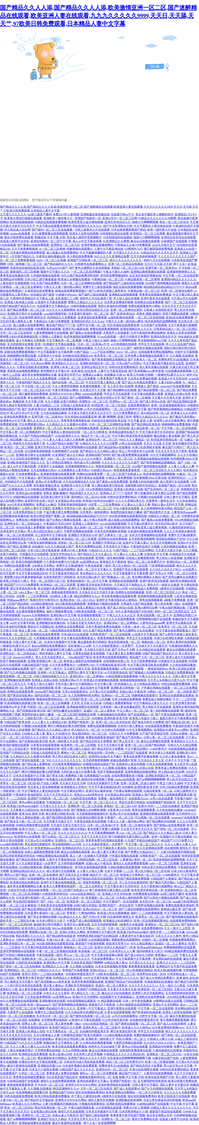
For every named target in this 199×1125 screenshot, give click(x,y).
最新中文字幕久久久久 (55, 271)
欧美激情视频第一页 (93, 386)
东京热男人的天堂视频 (87, 1054)
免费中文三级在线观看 (97, 286)
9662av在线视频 (62, 928)
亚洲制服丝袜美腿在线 (95, 214)
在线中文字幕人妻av (136, 542)
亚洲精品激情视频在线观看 (147, 271)
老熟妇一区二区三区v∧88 (127, 267)
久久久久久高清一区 (71, 897)
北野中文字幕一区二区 (91, 325)
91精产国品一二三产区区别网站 (94, 351)
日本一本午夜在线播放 (137, 1000)
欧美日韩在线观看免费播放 (69, 1046)
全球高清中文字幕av (13, 531)
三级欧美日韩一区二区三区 (42, 718)
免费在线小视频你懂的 (30, 519)
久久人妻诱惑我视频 (65, 386)
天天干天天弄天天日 (94, 836)
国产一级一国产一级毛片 (46, 668)
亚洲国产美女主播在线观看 (130, 569)
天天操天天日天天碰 (72, 783)
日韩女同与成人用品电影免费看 (28, 890)
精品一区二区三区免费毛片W (146, 561)
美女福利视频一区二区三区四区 (48, 397)
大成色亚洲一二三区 (71, 489)
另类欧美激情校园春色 (72, 504)
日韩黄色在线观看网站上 (91, 264)
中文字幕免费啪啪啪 (101, 832)
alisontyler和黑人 (23, 657)
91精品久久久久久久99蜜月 (84, 458)
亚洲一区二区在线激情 (43, 874)
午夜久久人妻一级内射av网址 (62, 286)
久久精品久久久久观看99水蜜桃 (67, 424)
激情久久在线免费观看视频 (130, 863)
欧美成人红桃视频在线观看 (81, 428)
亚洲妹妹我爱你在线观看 (83, 706)
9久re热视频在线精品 (99, 489)
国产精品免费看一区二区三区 (26, 309)
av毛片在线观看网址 (97, 409)
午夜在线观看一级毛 (98, 565)
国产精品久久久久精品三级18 (99, 451)
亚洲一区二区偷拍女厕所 (177, 290)
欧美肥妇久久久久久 (65, 363)
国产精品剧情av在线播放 (114, 447)
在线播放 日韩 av (115, 374)
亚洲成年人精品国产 (27, 649)
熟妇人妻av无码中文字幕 (168, 504)
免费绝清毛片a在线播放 (173, 359)
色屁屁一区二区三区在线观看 (46, 706)
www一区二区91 (126, 351)
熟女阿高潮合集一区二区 (124, 641)
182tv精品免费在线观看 (181, 996)
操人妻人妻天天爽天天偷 (107, 851)
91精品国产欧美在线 (17, 722)
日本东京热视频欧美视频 (110, 531)
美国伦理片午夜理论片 (44, 599)
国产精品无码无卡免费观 (148, 722)
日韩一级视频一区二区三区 (25, 264)
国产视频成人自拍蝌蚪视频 (146, 672)
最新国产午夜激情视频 (90, 943)
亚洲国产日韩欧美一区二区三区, (48, 798)
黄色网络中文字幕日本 (55, 370)
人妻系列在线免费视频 (158, 1073)
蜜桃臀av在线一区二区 (43, 932)
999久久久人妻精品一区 (134, 439)
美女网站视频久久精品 (146, 577)
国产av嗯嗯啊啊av (81, 397)
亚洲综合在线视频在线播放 (176, 695)
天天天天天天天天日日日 (16, 1035)
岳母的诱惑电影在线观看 (114, 1084)
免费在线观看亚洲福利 (100, 737)
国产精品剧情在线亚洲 (60, 935)
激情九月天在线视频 (71, 1111)
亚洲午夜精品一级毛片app (51, 619)
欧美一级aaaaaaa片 (67, 687)
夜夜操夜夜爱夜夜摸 (127, 470)
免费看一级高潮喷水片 (112, 798)
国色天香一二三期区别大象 (17, 920)
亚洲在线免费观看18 (17, 416)
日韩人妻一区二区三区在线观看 (163, 737)
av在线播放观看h (99, 939)
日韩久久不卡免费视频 (123, 733)
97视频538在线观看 (150, 496)
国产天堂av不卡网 (161, 573)
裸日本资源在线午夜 (23, 588)
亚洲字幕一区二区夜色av (161, 267)
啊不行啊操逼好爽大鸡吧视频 (67, 725)
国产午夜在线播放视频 (169, 714)
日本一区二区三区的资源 (124, 928)
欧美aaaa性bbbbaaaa (149, 947)
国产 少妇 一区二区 (52, 458)
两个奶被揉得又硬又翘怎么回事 (154, 493)
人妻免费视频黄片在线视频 (50, 332)
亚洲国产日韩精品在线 (14, 752)
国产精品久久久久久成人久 (95, 554)
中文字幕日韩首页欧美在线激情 (132, 435)
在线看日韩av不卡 (122, 214)
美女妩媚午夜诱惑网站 (52, 588)
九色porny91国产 (57, 267)
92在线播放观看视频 (178, 370)
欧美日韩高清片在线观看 (174, 1096)
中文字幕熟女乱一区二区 (62, 1031)
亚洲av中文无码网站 (85, 996)
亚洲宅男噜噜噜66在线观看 (79, 447)
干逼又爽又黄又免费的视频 (60, 512)
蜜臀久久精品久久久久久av (85, 302)
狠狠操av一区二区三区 (78, 947)
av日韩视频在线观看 (124, 344)
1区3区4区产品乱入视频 (43, 783)
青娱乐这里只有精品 (132, 802)
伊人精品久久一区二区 (85, 729)
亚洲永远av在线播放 (29, 493)
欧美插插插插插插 (21, 222)
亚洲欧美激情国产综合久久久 (26, 462)
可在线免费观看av (27, 474)
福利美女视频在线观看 (148, 348)
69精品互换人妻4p (116, 962)
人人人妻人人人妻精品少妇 (49, 722)
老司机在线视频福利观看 (91, 867)
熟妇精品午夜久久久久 (60, 1008)
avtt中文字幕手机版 (22, 622)
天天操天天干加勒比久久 (130, 584)
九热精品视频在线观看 (14, 668)
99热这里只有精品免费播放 (158, 867)
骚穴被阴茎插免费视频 (158, 248)
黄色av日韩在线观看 (81, 558)
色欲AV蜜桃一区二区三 (131, 1038)
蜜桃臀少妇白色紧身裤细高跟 (19, 336)
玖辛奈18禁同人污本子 (50, 920)
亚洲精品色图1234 (185, 615)
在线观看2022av (138, 798)
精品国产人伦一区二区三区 (147, 657)
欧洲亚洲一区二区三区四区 (108, 405)
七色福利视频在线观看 (45, 275)
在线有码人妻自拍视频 (18, 328)
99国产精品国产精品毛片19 (18, 306)
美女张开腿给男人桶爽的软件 (154, 214)
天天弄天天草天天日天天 (137, 829)
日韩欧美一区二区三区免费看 (77, 378)
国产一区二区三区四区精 (181, 302)
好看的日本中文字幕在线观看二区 (41, 1061)
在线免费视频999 (139, 405)
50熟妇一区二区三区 (160, 691)
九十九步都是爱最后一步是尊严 (113, 645)
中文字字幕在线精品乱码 (32, 573)
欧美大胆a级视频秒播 (168, 970)
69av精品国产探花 (80, 657)
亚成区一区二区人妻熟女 (99, 710)
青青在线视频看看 (151, 599)
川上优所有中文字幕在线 (51, 535)
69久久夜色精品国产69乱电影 (134, 611)
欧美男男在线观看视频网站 (110, 657)
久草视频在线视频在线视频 (151, 458)
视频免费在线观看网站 (126, 939)
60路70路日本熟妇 (74, 829)
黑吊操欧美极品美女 (46, 485)
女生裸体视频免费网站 (30, 611)
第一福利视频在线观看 (164, 710)
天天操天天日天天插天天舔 (96, 592)
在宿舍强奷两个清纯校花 (59, 577)
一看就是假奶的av (156, 668)
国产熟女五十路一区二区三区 (23, 821)
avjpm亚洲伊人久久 (67, 435)
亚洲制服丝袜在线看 (52, 1000)
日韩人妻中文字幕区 (177, 496)
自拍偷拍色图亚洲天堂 (80, 974)
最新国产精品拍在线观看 (165, 1111)
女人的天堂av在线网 (120, 386)
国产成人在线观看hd (127, 1088)
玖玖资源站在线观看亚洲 (123, 325)
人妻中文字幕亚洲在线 (108, 248)
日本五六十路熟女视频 (43, 1069)
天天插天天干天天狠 (93, 390)
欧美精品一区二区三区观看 (147, 233)
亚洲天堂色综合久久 (117, 222)
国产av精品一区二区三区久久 (61, 836)
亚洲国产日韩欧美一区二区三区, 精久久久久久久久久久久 (104, 260)
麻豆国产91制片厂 (174, 447)
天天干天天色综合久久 (58, 794)
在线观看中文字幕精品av (53, 306)
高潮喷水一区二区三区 (93, 401)
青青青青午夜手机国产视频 (34, 977)
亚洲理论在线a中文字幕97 (105, 756)
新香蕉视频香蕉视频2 (111, 638)
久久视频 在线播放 (182, 355)
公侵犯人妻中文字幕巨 (36, 508)
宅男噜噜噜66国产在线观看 (153, 619)
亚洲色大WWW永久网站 (65, 393)
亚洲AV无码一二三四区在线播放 (159, 806)
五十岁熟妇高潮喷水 (59, 462)
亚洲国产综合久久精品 (52, 1119)
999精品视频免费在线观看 (32, 825)
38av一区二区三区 (24, 1058)
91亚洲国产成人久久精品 (68, 454)
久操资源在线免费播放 (39, 290)
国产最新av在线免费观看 (33, 244)
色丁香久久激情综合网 (85, 1096)
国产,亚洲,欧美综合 (122, 313)
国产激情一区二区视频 (136, 397)
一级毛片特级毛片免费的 (133, 336)
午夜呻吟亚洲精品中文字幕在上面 (32, 298)
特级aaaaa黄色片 (17, 599)
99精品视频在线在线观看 (52, 855)
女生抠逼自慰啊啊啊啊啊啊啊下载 (129, 1058)
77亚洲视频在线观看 (162, 565)
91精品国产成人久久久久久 (76, 1069)
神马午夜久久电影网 (162, 752)
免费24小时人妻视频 (66, 214)
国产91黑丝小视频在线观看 (64, 519)
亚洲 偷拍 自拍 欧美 (84, 370)
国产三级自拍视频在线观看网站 (139, 909)
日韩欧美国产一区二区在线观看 (110, 634)
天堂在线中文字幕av (116, 546)
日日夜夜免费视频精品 (66, 764)
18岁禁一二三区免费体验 (104, 504)
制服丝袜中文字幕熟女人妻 (60, 1042)
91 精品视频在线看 (109, 1000)
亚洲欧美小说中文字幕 (75, 485)
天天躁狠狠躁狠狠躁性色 (92, 813)
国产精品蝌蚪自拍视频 (121, 390)
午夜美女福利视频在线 (50, 256)
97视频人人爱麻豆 (51, 336)
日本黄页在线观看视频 (45, 745)
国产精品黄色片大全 (157, 512)
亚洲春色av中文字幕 (13, 420)
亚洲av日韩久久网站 (72, 932)
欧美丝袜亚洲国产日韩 (159, 1077)
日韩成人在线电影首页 (158, 309)
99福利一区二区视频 (155, 939)
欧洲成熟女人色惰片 (74, 787)
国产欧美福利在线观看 (146, 1012)
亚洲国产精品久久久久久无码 (87, 1058)
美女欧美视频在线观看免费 (118, 596)
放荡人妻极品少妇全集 (91, 607)
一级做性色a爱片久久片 (170, 374)
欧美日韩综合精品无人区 (93, 309)
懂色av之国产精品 (15, 874)
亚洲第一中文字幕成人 (21, 477)
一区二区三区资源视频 (149, 317)
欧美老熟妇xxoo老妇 (48, 848)
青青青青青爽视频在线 (75, 420)
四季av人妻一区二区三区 (38, 1023)
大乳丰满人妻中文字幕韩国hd (74, 683)
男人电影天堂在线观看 (156, 706)
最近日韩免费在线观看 (18, 237)
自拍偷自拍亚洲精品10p (77, 355)
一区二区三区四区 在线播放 (22, 1019)
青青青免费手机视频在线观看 (104, 840)
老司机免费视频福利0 (114, 275)
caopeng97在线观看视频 (175, 386)
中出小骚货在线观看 (126, 508)
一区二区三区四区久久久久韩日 (161, 470)
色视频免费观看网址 (182, 939)
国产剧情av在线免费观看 (170, 825)
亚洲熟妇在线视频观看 (123, 294)
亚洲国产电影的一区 (88, 218)
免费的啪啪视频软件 (147, 1035)
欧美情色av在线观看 (27, 836)
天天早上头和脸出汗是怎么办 (166, 680)
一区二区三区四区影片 (14, 748)
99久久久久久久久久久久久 (63, 760)
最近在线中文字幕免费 (94, 687)
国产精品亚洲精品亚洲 (181, 401)
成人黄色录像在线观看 (153, 367)
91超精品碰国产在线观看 (23, 1080)
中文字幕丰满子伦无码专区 (156, 432)
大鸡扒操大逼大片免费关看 (78, 771)
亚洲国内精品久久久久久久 (178, 279)
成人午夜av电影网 (95, 519)
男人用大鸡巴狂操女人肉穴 (44, 531)
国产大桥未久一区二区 (142, 359)
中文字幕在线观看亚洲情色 (53, 225)
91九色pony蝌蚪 (40, 363)
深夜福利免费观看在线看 (135, 1050)
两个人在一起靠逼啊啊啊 (99, 1122)
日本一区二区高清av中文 (94, 344)
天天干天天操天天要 (110, 745)
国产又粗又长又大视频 (73, 874)
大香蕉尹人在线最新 (116, 332)
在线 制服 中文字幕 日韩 (128, 1077)
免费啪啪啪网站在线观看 (179, 947)
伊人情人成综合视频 (126, 298)
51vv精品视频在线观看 (117, 1035)
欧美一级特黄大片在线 (161, 229)
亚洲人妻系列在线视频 (181, 641)
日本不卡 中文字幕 (177, 760)
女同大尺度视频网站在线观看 (148, 535)
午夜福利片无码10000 (57, 523)
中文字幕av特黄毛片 (141, 523)
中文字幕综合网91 (136, 748)
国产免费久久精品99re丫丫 (142, 851)
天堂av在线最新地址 (75, 691)
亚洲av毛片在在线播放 (124, 813)
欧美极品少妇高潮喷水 (60, 779)
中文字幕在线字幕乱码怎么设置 (163, 363)
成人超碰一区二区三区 (97, 508)
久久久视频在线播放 (80, 348)
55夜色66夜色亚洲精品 (30, 939)
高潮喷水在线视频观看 (129, 592)
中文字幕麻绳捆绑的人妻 (96, 252)
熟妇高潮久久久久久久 (87, 225)
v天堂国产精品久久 (22, 256)
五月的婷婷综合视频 (20, 344)
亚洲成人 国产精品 (147, 386)
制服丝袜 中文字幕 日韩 (50, 237)
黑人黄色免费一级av (168, 603)
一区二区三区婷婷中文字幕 (129, 409)
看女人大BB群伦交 (58, 733)
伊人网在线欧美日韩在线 (107, 485)
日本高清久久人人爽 (122, 951)
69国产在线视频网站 (32, 878)
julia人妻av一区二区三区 (34, 592)
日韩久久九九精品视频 (182, 745)
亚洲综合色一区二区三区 (102, 439)
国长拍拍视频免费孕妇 (90, 1092)
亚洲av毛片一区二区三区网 (119, 218)
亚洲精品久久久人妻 (55, 966)
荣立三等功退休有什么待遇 (136, 451)
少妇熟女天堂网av (43, 565)
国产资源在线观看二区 (30, 760)
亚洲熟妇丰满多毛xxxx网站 (171, 729)
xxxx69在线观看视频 (113, 523)
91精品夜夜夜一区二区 (158, 790)
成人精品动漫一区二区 (155, 412)
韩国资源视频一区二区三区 (112, 466)
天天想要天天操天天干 (58, 821)
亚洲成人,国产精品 (144, 794)
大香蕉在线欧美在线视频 (33, 367)
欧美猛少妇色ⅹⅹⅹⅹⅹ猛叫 (98, 500)
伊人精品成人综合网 (17, 229)
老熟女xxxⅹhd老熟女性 (88, 794)
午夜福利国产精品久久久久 (33, 382)
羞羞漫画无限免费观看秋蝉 (65, 409)
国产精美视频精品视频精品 (108, 359)
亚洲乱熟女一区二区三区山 (77, 599)
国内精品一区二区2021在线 (88, 496)
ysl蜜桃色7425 (133, 248)
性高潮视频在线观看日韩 (20, 703)
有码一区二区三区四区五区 (172, 611)
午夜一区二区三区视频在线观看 (56, 951)
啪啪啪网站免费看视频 (176, 424)
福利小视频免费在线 (59, 527)
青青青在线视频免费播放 (155, 294)
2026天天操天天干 (163, 244)
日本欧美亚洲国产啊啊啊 (87, 962)
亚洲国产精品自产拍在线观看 (124, 981)
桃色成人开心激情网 (87, 462)
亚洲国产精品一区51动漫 (174, 485)
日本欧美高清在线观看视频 (55, 905)
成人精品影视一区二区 (145, 428)
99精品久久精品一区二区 (164, 516)
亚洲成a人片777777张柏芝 (116, 493)
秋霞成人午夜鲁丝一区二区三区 (140, 874)
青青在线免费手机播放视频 (140, 756)
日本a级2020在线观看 (74, 634)
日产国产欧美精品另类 (154, 733)
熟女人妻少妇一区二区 (33, 630)
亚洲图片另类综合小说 (66, 508)
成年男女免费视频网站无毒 (39, 374)
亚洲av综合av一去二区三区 (100, 909)
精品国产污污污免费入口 (177, 840)
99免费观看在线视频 (48, 328)
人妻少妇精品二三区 (46, 405)
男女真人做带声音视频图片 (84, 237)
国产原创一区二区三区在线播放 (20, 966)
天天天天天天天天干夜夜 (171, 451)
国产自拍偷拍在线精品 (60, 607)
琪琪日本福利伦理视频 (112, 306)
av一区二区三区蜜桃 (52, 248)
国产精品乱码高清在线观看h (56, 477)
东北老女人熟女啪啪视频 (44, 787)
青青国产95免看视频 (75, 970)
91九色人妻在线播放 (172, 756)
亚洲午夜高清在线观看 (155, 298)
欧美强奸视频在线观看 (14, 745)
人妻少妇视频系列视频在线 (177, 851)
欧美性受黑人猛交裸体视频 (85, 222)
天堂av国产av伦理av (129, 363)
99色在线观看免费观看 (175, 683)
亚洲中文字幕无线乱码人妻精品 (117, 599)
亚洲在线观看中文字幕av (93, 1080)
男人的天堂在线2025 (180, 779)
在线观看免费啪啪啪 (183, 920)
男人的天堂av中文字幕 (24, 412)
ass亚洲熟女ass (89, 561)
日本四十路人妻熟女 (131, 725)
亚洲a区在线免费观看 (179, 317)
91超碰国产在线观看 (174, 241)
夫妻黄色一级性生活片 (160, 500)
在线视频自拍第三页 (116, 661)
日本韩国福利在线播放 (117, 237)
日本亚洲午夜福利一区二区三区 (88, 313)
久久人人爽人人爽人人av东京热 (30, 1046)
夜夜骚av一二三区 (166, 954)
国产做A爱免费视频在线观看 (130, 454)
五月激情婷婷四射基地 (179, 993)
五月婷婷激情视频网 (141, 538)
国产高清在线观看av (41, 1038)
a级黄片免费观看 (175, 599)
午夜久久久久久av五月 (121, 615)
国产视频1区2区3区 (177, 722)
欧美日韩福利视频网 (29, 561)
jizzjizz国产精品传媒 (48, 691)
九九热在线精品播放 (53, 412)
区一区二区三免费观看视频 (17, 260)
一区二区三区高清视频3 (86, 271)
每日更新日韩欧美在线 (60, 813)
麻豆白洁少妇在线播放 (116, 993)
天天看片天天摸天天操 (166, 397)
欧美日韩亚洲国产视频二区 (47, 516)
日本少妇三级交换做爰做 (41, 279)
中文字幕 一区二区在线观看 (180, 275)
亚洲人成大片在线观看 (180, 657)
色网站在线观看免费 (90, 474)
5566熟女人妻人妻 (61, 596)
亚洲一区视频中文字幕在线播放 (55, 344)
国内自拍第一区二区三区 (68, 382)
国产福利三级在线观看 (93, 294)
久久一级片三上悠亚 (177, 928)
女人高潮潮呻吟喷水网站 (157, 508)
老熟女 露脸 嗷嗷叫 (148, 313)
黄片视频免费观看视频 (174, 1019)
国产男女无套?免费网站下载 (64, 775)
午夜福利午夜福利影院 (27, 794)
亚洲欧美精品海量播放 (120, 1103)
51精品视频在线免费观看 (65, 630)
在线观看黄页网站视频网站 (155, 351)
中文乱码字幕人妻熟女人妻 (103, 382)
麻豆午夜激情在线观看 (21, 1065)
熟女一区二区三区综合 (174, 222)
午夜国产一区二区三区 (119, 817)
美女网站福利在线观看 (167, 958)
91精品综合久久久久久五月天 (159, 252)
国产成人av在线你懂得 (171, 1023)
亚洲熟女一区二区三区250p (162, 924)
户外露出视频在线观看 (155, 687)
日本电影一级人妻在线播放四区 (120, 706)
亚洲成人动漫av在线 (178, 393)
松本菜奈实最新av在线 (54, 809)
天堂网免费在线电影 (54, 1019)
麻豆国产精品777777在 (60, 325)
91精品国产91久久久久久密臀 (23, 1042)
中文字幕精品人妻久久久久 (150, 703)
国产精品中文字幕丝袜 (39, 1100)
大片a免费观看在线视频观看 (50, 233)
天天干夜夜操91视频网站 (157, 886)
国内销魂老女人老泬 (149, 951)
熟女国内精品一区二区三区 (90, 733)
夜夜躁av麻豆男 (171, 909)
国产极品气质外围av (182, 416)
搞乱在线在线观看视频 (127, 286)
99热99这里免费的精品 (123, 367)
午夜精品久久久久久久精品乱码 (124, 1054)
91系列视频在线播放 (174, 546)
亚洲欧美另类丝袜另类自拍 (95, 584)
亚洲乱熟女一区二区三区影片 (102, 1027)
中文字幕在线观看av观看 (147, 393)
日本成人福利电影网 (129, 897)
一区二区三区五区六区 (36, 390)
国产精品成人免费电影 (36, 764)
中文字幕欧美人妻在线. (112, 848)
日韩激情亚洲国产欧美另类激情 (81, 1035)
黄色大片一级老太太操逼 (163, 584)
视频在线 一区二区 (153, 641)
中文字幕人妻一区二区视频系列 (20, 432)
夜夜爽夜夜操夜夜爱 (141, 966)
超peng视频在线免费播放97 (49, 645)
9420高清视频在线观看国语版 (128, 516)
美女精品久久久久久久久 (96, 573)
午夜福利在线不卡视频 (144, 546)
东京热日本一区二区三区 (155, 901)
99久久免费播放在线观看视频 (19, 1000)
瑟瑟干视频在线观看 (175, 313)
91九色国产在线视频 (154, 325)
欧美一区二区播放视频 (159, 1061)
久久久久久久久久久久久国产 (177, 256)
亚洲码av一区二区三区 (123, 401)
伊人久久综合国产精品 (180, 344)
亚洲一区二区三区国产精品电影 (145, 745)
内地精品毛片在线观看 (19, 481)
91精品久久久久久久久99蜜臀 (157, 218)
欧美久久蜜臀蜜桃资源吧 (59, 886)
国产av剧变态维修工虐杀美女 (107, 290)
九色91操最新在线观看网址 (72, 359)
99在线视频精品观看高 (182, 748)
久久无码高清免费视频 (24, 458)
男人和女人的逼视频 (169, 558)
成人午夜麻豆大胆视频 (30, 340)
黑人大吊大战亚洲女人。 (51, 657)
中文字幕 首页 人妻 (140, 420)
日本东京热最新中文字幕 (60, 641)
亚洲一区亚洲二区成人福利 (137, 783)
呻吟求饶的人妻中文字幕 (55, 653)
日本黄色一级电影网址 (94, 512)
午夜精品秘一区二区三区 (107, 279)
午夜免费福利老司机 (117, 527)
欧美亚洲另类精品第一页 (167, 439)
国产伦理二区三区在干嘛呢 (27, 1008)
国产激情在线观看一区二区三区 (90, 1016)
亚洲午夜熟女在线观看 (90, 477)
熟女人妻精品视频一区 (30, 817)
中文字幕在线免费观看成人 (173, 630)
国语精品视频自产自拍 (170, 538)
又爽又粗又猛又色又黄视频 (66, 737)
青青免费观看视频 (11, 348)
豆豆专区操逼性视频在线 (145, 275)
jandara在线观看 (20, 233)
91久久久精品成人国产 (59, 546)
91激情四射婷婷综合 (182, 527)
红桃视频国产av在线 (65, 451)
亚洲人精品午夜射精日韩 (16, 405)
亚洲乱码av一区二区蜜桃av (121, 622)
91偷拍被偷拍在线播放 (111, 714)
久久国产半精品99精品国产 (36, 435)
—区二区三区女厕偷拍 (27, 286)
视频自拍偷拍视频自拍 (58, 867)
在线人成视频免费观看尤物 (174, 794)
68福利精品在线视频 (26, 496)
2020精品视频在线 (42, 603)
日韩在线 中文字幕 (156, 554)
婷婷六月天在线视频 (157, 260)
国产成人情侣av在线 (153, 401)
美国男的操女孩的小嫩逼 (126, 512)
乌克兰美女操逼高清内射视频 (162, 1100)
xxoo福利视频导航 (55, 313)
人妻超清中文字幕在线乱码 (136, 935)
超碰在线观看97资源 (123, 760)
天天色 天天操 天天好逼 (86, 703)
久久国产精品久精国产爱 (62, 443)
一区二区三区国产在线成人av (123, 474)
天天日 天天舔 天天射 (158, 264)
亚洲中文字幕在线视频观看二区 (60, 882)
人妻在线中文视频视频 (14, 283)
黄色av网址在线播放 (32, 802)
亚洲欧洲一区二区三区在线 (85, 806)
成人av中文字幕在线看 (87, 241)
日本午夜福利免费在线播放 (147, 332)
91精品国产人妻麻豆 (164, 878)
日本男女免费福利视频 (118, 302)
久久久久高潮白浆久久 (130, 500)
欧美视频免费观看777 (91, 615)
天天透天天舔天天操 (168, 550)
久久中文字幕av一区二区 (90, 928)
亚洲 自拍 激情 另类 (31, 813)
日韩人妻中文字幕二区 (28, 641)
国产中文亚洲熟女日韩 (117, 225)
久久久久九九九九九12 (84, 619)
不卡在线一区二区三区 (36, 386)
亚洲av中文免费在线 (48, 481)
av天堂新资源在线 (116, 672)
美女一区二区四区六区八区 (47, 580)
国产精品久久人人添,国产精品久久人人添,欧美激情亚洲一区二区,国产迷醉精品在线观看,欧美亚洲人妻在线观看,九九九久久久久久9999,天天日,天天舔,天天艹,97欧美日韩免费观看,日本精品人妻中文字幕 (98, 15)
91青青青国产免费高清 (111, 378)
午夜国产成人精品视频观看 (84, 920)
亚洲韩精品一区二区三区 (20, 970)
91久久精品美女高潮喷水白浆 (84, 1012)
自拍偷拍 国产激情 (42, 294)
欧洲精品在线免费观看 (45, 634)
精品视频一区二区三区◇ (26, 439)
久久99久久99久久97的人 (165, 569)
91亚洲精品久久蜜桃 (116, 241)
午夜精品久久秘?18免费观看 (132, 244)
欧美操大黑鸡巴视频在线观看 (23, 218)
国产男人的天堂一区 (126, 741)
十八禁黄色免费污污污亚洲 (60, 561)
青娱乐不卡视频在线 (41, 626)
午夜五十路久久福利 (116, 271)
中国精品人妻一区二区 (39, 359)
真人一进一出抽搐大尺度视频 (89, 855)
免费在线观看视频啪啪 (104, 328)
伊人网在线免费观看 (80, 256)
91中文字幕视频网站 (163, 454)
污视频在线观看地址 (92, 1103)
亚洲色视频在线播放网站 (97, 244)
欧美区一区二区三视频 (18, 447)
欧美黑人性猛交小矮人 (14, 580)
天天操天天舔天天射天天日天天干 (90, 412)
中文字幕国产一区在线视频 (120, 901)
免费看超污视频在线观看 (103, 603)
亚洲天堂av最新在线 (75, 328)
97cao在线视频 (106, 336)
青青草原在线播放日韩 (14, 275)
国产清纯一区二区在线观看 (172, 829)
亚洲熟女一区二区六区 (65, 244)
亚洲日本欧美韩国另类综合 (17, 855)
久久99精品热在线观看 (150, 649)
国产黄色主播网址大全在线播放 (89, 267)
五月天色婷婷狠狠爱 (143, 256)
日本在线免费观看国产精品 (128, 229)
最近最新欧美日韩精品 (92, 641)
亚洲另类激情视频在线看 (87, 981)
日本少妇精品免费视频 (126, 699)
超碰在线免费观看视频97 (71, 290)
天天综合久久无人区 (151, 760)
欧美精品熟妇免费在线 (24, 882)
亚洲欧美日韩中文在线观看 (24, 313)
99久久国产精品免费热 (45, 283)
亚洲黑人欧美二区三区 (65, 367)
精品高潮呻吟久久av (87, 596)
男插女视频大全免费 (32, 607)
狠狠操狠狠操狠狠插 (133, 680)
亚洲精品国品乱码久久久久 (27, 871)
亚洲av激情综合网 (146, 607)
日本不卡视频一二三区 (119, 871)
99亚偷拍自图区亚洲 (90, 817)
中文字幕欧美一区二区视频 (63, 340)
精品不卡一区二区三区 (95, 435)
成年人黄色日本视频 (101, 1100)
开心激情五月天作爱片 (18, 981)
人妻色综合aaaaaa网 (183, 512)
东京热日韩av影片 (166, 523)
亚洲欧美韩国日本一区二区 (97, 363)
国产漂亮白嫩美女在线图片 (179, 577)
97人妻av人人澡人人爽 (135, 504)
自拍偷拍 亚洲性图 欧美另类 (109, 718)
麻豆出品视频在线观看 (145, 241)
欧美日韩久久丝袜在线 (36, 928)
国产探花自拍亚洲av (20, 695)
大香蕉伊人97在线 (49, 355)
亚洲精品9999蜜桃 (11, 279)
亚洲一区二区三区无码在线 (113, 722)
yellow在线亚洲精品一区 (85, 893)
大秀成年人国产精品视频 (136, 603)
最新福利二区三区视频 (24, 271)
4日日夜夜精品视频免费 (70, 603)
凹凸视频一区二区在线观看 (152, 817)
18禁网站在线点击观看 (167, 1000)
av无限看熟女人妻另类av (74, 470)
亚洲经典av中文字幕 (63, 615)
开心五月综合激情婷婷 (133, 882)
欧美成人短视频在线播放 (74, 279)
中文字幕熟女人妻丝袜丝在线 (152, 225)
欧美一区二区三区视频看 (54, 703)
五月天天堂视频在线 (163, 542)
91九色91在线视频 (113, 729)
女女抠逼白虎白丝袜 (68, 500)
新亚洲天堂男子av (69, 374)
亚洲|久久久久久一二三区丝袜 (176, 962)
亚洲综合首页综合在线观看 (178, 237)
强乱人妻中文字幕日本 (174, 1084)
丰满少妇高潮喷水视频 (146, 447)
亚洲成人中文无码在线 (172, 378)
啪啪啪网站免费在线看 (21, 355)
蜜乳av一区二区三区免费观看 (99, 1073)
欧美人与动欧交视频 (140, 374)
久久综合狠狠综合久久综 (79, 481)
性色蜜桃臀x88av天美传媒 (150, 477)
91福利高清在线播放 (83, 798)
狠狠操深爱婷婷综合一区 (52, 699)
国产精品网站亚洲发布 (145, 424)
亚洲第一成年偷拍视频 (109, 558)
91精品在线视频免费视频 (51, 222)
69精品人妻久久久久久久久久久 (171, 1107)
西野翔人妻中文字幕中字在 (85, 672)
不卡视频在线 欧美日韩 (111, 664)
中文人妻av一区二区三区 (133, 710)
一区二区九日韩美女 (94, 432)
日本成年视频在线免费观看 (27, 252)
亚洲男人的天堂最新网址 (170, 420)
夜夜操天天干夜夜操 (113, 561)
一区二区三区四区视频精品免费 (75, 714)
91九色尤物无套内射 (183, 703)
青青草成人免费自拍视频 (171, 767)
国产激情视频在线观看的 (182, 916)
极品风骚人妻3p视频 (167, 435)
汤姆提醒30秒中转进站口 (141, 485)
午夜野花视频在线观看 (78, 531)
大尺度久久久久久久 (13, 214)
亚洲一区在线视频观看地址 (168, 405)
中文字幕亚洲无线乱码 (63, 573)
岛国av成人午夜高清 (133, 691)
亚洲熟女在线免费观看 (149, 302)
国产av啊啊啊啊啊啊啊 (150, 779)
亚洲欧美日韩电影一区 (125, 687)
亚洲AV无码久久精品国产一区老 (115, 947)
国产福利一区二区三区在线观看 (52, 229)
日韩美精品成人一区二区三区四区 (175, 328)
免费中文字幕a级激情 (182, 535)
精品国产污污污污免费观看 (21, 584)
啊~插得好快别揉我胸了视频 (95, 779)
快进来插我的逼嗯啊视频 (161, 321)
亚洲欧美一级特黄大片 (58, 218)
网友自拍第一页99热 (101, 752)
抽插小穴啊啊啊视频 (145, 222)
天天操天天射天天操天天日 (84, 622)
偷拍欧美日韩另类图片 (48, 924)
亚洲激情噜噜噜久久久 (181, 271)
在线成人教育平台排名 (14, 241)
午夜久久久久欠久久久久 (155, 676)
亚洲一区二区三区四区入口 (163, 592)
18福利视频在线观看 (83, 306)
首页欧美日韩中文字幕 (55, 496)
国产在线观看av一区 (141, 714)
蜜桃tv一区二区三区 (73, 752)
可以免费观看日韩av (32, 424)
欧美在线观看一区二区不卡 (154, 615)
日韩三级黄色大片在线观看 (92, 229)
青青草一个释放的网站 (81, 913)
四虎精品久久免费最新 (61, 317)
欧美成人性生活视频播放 (113, 913)
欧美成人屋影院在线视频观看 (83, 661)
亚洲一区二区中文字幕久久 (94, 569)
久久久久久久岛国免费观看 (39, 378)
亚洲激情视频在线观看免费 (57, 474)
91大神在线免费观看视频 (96, 1042)
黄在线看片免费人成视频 (103, 829)
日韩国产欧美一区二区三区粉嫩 (90, 699)
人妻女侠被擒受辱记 (20, 1050)
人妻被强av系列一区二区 (136, 859)
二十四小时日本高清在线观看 (23, 985)
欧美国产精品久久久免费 (65, 1027)
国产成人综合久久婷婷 (139, 954)
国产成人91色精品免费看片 (139, 382)
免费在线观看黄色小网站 (144, 306)
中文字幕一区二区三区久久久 (99, 802)
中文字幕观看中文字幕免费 (55, 351)
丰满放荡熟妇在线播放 (158, 981)
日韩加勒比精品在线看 (114, 233)
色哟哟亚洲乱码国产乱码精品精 (97, 935)
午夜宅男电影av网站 (65, 390)
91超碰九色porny (66, 294)
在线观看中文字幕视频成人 (117, 996)
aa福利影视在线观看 (121, 317)
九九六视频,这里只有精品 (61, 401)
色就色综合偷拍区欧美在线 (27, 267)
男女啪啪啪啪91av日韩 (152, 340)
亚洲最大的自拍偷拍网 (144, 481)
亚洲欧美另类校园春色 (79, 985)
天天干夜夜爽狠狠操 (24, 248)
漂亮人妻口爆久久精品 (75, 748)
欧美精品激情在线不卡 (123, 432)
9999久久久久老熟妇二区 (16, 638)
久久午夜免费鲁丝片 (126, 412)
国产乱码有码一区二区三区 (161, 489)
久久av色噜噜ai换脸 (75, 1050)
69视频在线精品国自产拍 (99, 764)
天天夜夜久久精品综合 (24, 809)
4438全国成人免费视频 (30, 527)
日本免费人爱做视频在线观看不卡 (146, 355)
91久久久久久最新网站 (60, 309)
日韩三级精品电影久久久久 (50, 676)
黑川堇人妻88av (53, 985)
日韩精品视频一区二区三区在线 (97, 859)
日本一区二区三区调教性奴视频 (81, 283)
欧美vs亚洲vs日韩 (60, 1054)
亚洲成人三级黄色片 (86, 523)
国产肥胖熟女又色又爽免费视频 (25, 767)
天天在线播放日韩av (43, 470)
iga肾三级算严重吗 (40, 214)
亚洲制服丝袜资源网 (17, 680)
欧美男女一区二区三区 (108, 355)
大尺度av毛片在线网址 (103, 691)
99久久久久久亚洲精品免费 (111, 256)
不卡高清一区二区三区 (49, 1084)
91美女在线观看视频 (160, 764)
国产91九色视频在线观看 (20, 672)
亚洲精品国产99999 (97, 454)
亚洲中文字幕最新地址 (82, 588)
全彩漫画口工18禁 (66, 298)
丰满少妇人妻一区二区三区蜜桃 (66, 939)
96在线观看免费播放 (158, 725)
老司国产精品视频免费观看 (131, 878)
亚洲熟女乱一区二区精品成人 (23, 523)
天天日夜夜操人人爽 (46, 1035)
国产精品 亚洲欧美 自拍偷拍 (25, 546)
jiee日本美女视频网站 (21, 504)
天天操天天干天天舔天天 (151, 645)
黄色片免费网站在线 (88, 546)
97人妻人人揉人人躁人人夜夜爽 (63, 439)
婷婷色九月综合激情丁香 (96, 298)
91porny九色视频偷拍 (35, 615)
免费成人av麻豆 (93, 374)
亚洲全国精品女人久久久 (136, 328)
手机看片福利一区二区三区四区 (45, 348)
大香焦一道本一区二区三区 (139, 626)
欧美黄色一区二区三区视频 (78, 745)
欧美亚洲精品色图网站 (60, 569)
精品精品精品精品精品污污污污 (163, 286)
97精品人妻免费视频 (119, 477)
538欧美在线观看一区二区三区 (94, 611)
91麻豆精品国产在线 (35, 664)
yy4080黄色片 (158, 748)
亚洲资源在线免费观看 (92, 317)
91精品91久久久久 (100, 550)
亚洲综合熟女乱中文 (164, 336)
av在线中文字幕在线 (145, 634)
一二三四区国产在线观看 (131, 752)
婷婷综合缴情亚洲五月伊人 (17, 538)
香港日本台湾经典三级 (69, 1038)
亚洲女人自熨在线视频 (83, 233)
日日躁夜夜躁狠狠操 (38, 451)
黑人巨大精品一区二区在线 (129, 565)
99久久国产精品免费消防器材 (80, 275)
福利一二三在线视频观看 (147, 913)
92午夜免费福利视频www (168, 1027)
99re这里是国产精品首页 (62, 1077)
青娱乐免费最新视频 (13, 1038)
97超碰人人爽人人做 (160, 1038)
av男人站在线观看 (130, 443)
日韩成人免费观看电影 (140, 558)
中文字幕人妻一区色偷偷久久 (113, 683)
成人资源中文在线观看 (174, 481)
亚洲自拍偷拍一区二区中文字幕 (50, 241)
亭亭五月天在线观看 (151, 344)
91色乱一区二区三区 (32, 1073)
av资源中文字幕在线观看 (51, 302)
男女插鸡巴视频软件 (38, 844)
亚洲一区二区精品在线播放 (125, 264)
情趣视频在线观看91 (80, 248)
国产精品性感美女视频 (30, 859)
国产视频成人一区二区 (115, 577)
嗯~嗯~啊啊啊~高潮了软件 (115, 416)
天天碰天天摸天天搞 (97, 649)
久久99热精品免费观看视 (41, 489)
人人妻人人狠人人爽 (181, 466)
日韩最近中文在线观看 (34, 554)
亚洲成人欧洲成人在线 (18, 302)
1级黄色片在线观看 (171, 588)
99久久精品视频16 (142, 943)
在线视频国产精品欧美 (160, 802)
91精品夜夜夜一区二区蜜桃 (142, 279)
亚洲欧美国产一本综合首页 (116, 905)
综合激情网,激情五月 (32, 317)
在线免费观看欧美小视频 (127, 775)
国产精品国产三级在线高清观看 (123, 283)
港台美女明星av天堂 (107, 397)
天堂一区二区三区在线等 (16, 332)
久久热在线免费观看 (38, 996)
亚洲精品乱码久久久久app (87, 321)
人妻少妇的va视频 (169, 382)
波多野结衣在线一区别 (39, 500)
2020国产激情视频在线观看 (162, 283)
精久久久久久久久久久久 (43, 420)
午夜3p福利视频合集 (172, 607)
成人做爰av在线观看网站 (62, 252)
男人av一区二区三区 (129, 832)
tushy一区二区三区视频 (51, 260)
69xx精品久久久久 (69, 916)
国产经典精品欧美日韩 (31, 710)
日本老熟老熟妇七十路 (27, 512)
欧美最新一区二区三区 (100, 897)
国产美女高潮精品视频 (42, 916)
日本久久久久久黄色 (168, 935)
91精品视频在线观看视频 (122, 676)
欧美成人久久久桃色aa (136, 1027)
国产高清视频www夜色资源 (146, 370)
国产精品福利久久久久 (58, 264)
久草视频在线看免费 (46, 638)
